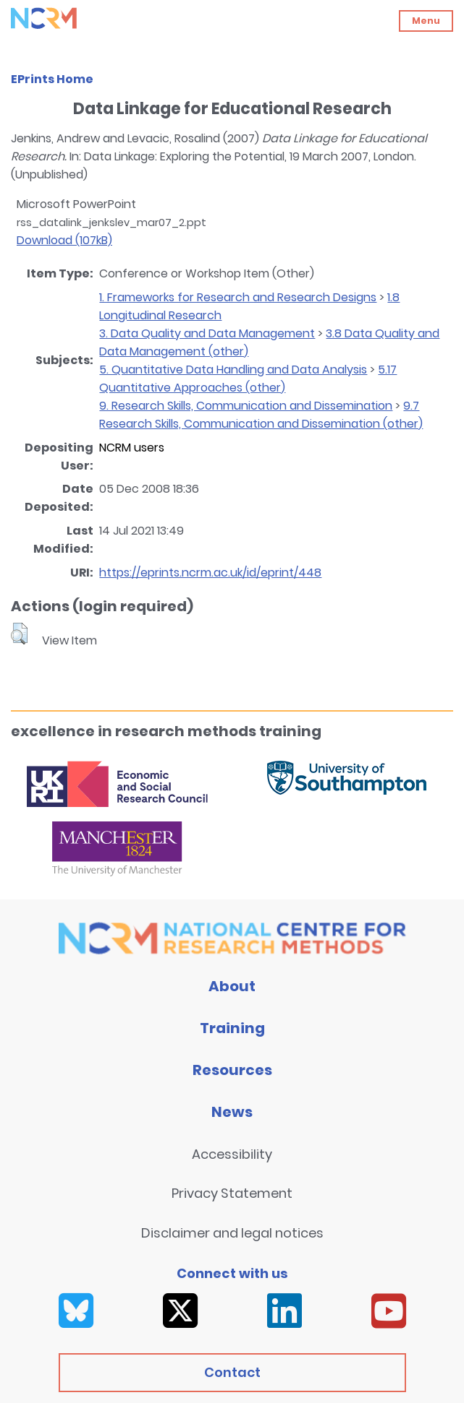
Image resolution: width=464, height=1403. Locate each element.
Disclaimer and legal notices (232, 1233)
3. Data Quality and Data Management (207, 333)
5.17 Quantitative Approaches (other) (248, 378)
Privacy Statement (232, 1193)
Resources (232, 1070)
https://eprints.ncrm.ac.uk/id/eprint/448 (210, 572)
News (232, 1112)
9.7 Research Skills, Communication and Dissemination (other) (261, 414)
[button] (19, 633)
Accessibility (232, 1154)
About (232, 986)
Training (232, 1028)
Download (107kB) (64, 240)
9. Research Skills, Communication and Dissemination (245, 405)
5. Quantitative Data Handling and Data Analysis (233, 369)
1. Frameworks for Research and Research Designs (237, 297)
